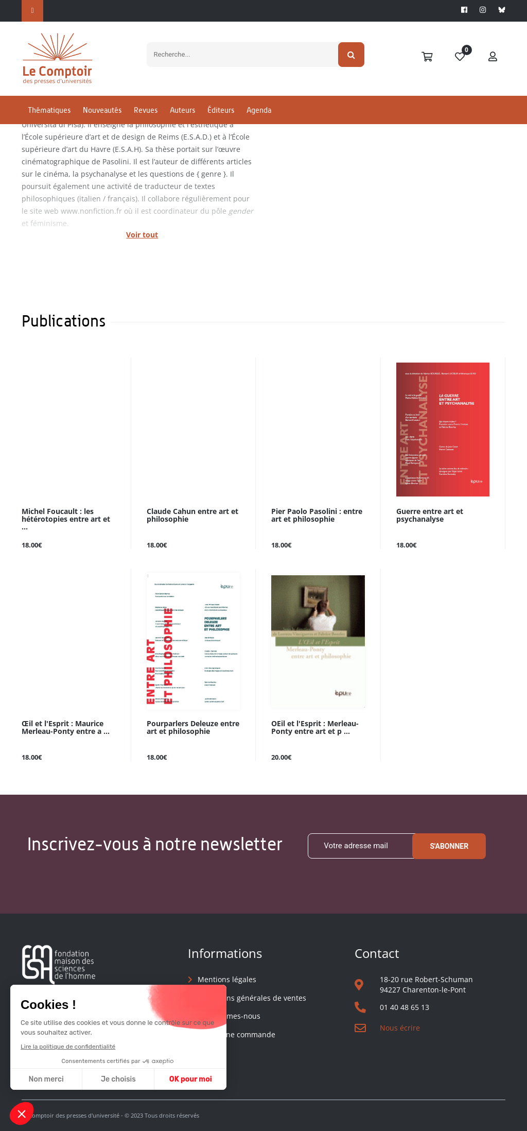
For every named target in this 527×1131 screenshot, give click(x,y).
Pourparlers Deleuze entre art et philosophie (193, 727)
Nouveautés (102, 110)
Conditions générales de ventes (252, 998)
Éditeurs (220, 110)
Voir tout (142, 234)
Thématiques (49, 110)
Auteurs (182, 110)
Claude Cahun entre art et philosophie (192, 515)
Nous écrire (400, 1028)
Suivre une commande (236, 1034)
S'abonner (449, 846)
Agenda (259, 110)
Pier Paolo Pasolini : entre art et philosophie (316, 515)
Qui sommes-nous (229, 1016)
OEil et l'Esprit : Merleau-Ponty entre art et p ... (315, 727)
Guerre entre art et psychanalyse (429, 515)
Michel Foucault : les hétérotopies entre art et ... (66, 519)
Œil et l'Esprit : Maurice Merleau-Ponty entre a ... (66, 727)
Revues (145, 110)
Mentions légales (227, 979)
